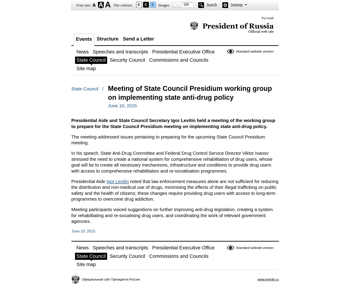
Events (84, 39)
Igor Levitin (117, 181)
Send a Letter (138, 39)
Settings (237, 4)
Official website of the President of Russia (232, 27)
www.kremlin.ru (268, 279)
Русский (268, 18)
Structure (108, 39)
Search (211, 4)
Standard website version (254, 51)
